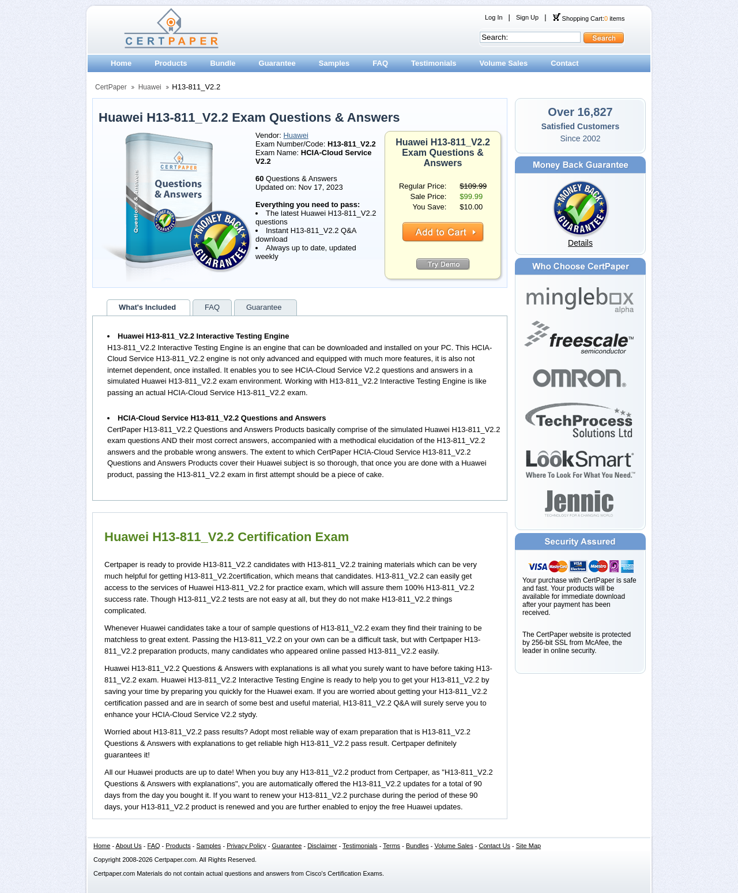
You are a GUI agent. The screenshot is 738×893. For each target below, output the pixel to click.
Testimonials (434, 63)
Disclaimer (322, 845)
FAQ (380, 63)
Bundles (417, 845)
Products (171, 63)
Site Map (528, 845)
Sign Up (527, 17)
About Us (129, 845)
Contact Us (494, 845)
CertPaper (111, 87)
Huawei (149, 87)
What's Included (147, 307)
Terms (391, 845)
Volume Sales (504, 63)
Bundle (222, 63)
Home (121, 63)
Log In (494, 17)
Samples (334, 63)
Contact (564, 63)
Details (580, 242)
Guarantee (277, 63)
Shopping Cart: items (588, 18)
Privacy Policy (246, 845)
